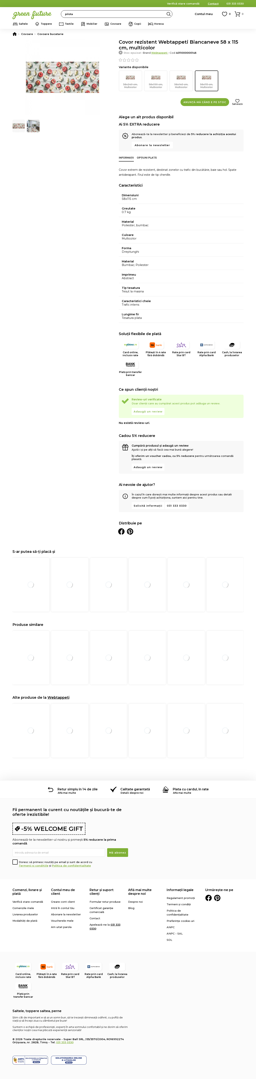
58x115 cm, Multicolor (206, 80)
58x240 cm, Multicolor (130, 80)
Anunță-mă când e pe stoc (204, 101)
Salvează (237, 103)
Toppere (46, 23)
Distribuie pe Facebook (121, 531)
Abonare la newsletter (152, 144)
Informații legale (180, 889)
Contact (213, 3)
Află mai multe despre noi (140, 891)
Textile (69, 23)
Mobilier (92, 23)
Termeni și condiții (179, 903)
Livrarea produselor (25, 914)
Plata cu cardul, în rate (191, 789)
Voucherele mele (62, 920)
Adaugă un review (148, 411)
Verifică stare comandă (183, 3)
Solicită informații (148, 505)
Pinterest (217, 897)
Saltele (23, 23)
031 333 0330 (235, 3)
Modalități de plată (24, 920)
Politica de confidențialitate (71, 865)
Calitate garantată (135, 789)
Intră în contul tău (62, 907)
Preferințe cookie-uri (180, 920)
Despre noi (135, 901)
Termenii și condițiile (33, 865)
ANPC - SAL (175, 933)
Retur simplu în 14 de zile (78, 789)
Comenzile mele (23, 907)
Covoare (115, 23)
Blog (131, 907)
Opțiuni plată (147, 157)
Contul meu (204, 14)
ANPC (171, 926)
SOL (169, 939)
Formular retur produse (105, 901)
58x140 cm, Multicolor (181, 80)
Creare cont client (63, 901)
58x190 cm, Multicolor (155, 80)
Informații (126, 157)
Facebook (208, 897)
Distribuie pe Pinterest (130, 531)
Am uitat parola (61, 926)
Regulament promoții (181, 897)
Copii (137, 23)
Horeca (159, 23)
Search (168, 14)
